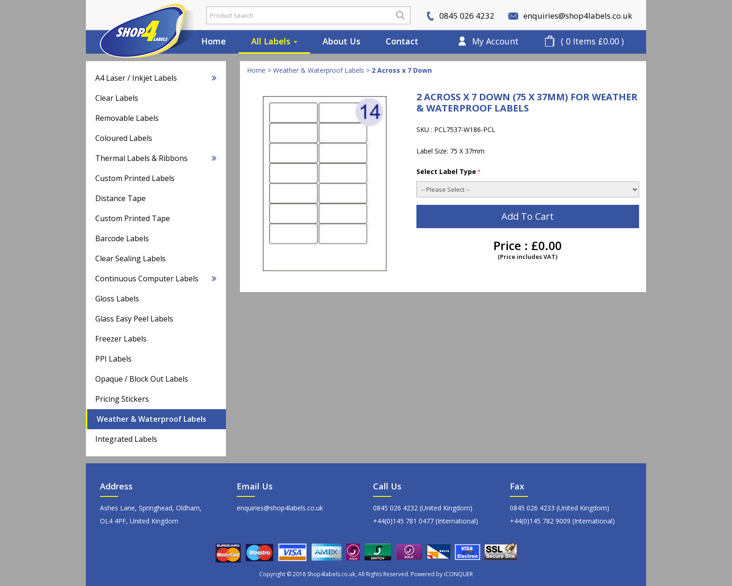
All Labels (274, 41)
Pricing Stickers (122, 399)
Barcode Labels (122, 238)
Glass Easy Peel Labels (134, 319)
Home (213, 41)
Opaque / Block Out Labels (141, 379)
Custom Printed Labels (135, 178)
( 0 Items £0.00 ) (592, 41)
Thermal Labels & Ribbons (156, 158)
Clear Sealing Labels (130, 258)
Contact (402, 41)
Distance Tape (120, 198)
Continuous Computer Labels (156, 278)
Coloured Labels (123, 138)
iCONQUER (458, 574)
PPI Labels (113, 359)
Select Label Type (448, 171)
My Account (495, 41)
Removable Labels (127, 118)
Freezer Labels (121, 339)
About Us (341, 41)
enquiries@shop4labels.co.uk (570, 15)
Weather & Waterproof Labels (151, 419)
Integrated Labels (126, 439)
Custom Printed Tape (132, 218)
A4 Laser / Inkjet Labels (156, 78)
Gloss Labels (117, 298)
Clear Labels (116, 98)
